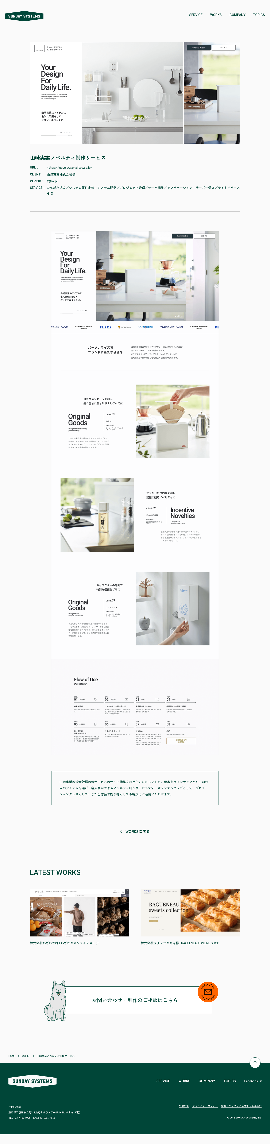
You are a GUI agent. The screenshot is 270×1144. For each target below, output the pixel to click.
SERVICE (158, 1091)
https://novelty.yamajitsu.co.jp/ (69, 167)
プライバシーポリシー (205, 1115)
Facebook (253, 1091)
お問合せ (184, 1115)
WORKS (181, 1091)
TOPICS (229, 1091)
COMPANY (205, 1091)
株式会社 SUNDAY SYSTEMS (28, 15)
